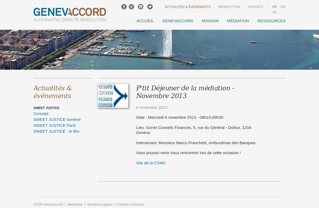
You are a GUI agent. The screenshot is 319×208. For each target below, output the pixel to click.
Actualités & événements (188, 7)
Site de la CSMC (151, 163)
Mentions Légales (99, 204)
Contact (255, 7)
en (283, 7)
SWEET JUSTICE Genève (57, 119)
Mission (210, 20)
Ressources (271, 20)
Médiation (238, 20)
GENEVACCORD (177, 20)
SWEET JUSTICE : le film (56, 131)
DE (275, 12)
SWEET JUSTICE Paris (55, 125)
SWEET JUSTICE (47, 108)
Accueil (145, 20)
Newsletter (229, 7)
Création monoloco (130, 204)
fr (275, 7)
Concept (41, 113)
